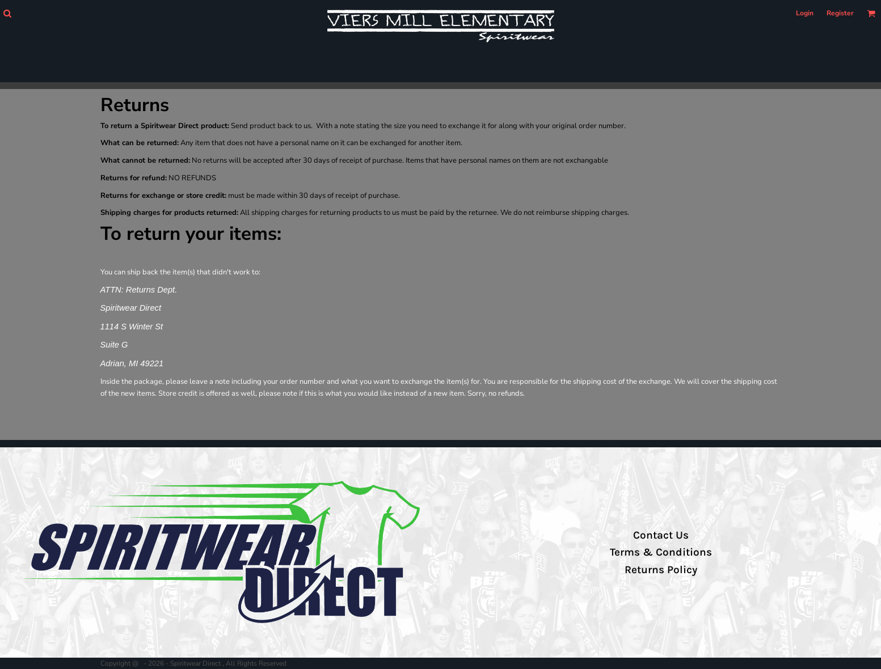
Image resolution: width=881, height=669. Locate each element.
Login (804, 13)
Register (840, 13)
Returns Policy (661, 570)
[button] (7, 13)
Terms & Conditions (661, 552)
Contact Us (661, 535)
